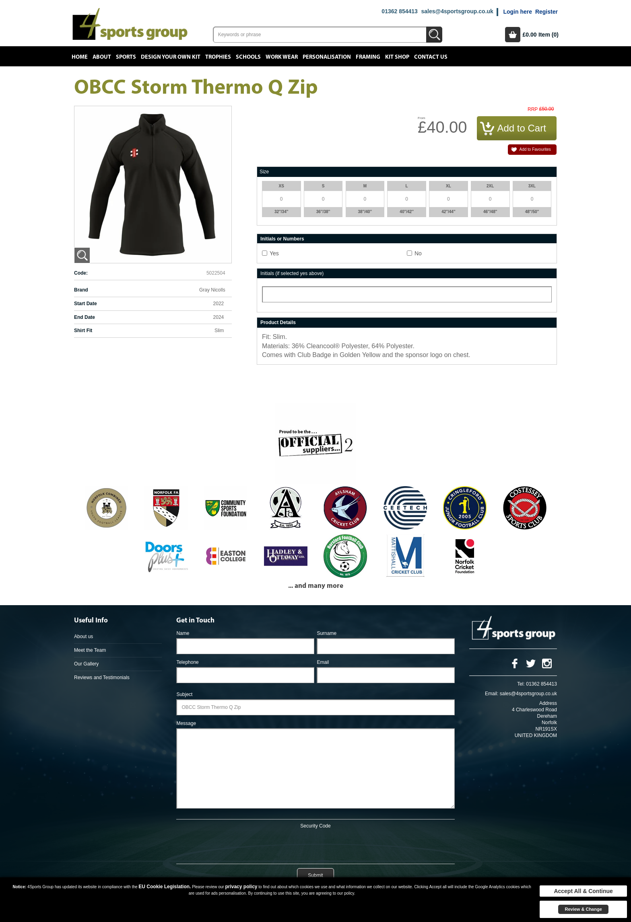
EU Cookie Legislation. (164, 886)
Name (182, 633)
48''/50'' (532, 211)
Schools (248, 57)
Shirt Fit (83, 330)
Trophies (218, 57)
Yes (274, 253)
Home (80, 57)
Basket (513, 35)
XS (281, 186)
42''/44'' (448, 211)
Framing (368, 57)
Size (264, 172)
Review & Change (583, 909)
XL (448, 186)
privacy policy (241, 886)
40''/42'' (407, 211)
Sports (126, 57)
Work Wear (282, 57)
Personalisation (327, 57)
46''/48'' (490, 211)
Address (548, 703)
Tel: (521, 684)
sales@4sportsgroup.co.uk (457, 11)
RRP (533, 109)
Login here (517, 11)
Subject (184, 694)
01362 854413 (399, 11)
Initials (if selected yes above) (292, 273)
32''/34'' (281, 211)
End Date (84, 317)
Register (546, 11)
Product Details (278, 322)
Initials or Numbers (282, 239)
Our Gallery (86, 664)
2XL (490, 186)
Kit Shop (397, 57)
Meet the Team (90, 650)
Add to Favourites (535, 149)
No (418, 253)
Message (186, 723)
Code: (81, 273)
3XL (532, 186)
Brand (81, 290)
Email (323, 662)
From (421, 118)
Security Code (315, 826)
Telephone (187, 662)
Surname (326, 633)
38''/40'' (365, 211)
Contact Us (430, 57)
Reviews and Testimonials (102, 677)
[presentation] (315, 844)
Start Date (85, 303)
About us (83, 636)
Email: (491, 693)
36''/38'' (323, 211)
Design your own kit (170, 57)
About (102, 57)
